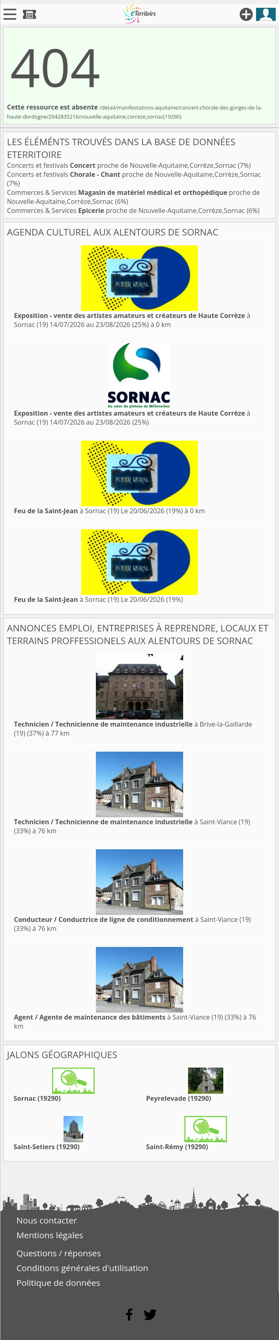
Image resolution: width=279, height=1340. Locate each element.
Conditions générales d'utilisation (82, 1268)
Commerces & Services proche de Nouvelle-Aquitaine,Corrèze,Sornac (127, 210)
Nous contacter (46, 1220)
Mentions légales (49, 1235)
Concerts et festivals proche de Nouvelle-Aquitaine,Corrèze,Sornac (122, 165)
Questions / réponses (58, 1253)
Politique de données (58, 1282)
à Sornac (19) (66, 510)
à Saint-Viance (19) (132, 821)
